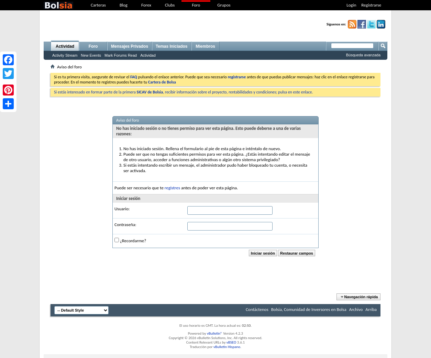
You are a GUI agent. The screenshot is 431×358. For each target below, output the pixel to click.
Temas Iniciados (171, 46)
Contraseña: (125, 224)
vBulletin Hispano (226, 347)
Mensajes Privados (129, 46)
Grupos (223, 5)
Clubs (170, 5)
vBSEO (231, 342)
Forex (146, 5)
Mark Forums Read (120, 55)
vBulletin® (214, 333)
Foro (196, 5)
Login (351, 5)
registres (172, 187)
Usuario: (122, 208)
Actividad (65, 46)
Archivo (356, 309)
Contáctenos (257, 309)
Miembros (205, 46)
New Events (91, 55)
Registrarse (371, 5)
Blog (124, 5)
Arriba (371, 309)
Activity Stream (64, 55)
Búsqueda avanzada (363, 55)
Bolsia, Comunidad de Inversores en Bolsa (308, 309)
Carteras (98, 5)
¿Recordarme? (130, 240)
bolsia (58, 5)
